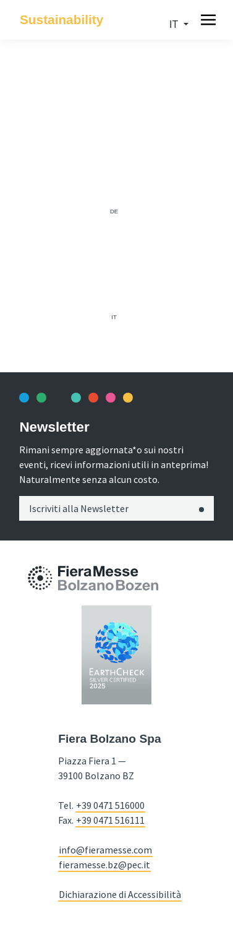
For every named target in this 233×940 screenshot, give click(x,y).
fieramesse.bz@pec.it (104, 864)
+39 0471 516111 (110, 820)
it (174, 24)
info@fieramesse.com (105, 850)
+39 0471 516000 (110, 805)
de (114, 211)
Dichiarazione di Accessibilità (120, 894)
